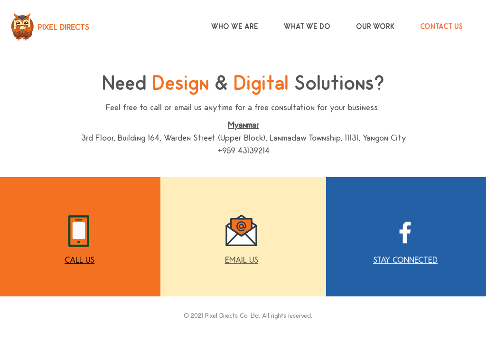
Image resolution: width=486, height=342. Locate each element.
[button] (241, 260)
